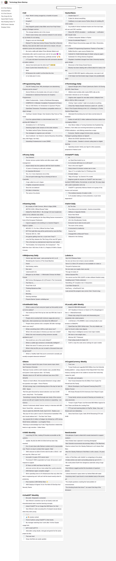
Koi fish (28, 291)
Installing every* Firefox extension (76, 280)
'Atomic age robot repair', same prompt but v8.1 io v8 (42, 258)
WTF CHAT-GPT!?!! (32, 528)
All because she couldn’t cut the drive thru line (40, 73)
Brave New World (73, 214)
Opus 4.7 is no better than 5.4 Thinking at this (82, 171)
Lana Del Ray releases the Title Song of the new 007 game (43, 239)
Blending (28, 294)
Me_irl (28, 24)
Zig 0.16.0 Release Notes (73, 258)
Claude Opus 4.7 (73, 15)
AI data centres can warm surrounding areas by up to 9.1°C (83, 460)
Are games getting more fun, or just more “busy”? (41, 236)
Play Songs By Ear (6, 16)
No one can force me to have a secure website (80, 261)
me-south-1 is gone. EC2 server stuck (37, 457)
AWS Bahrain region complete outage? (37, 471)
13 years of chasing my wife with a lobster (38, 168)
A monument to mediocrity (76, 228)
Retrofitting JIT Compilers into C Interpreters (79, 283)
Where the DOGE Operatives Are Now (80, 138)
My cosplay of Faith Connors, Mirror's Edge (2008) (41, 206)
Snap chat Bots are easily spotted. (36, 539)
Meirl (27, 70)
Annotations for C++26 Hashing (35, 125)
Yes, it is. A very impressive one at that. (37, 174)
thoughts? (29, 21)
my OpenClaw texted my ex (76, 160)
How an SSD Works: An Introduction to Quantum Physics (43, 106)
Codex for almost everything (76, 18)
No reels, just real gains (75, 378)
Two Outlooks (30, 157)
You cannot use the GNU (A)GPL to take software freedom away (85, 277)
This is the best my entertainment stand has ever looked (43, 242)
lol (69, 157)
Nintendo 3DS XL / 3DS (33, 234)
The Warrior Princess (74, 217)
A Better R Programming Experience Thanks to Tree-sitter (85, 48)
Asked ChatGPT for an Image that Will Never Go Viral (42, 506)
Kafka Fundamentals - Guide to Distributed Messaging (42, 100)
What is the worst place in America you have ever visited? (43, 332)
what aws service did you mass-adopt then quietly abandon (44, 468)
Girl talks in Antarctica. (32, 190)
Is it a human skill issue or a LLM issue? (80, 163)
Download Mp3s (5, 10)
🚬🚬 (27, 514)
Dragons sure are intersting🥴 (35, 40)
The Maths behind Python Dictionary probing (39, 130)
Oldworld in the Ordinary (75, 236)
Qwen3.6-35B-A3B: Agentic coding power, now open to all (85, 73)
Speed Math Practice (7, 19)
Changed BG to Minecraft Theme (78, 234)
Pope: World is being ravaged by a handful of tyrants (42, 15)
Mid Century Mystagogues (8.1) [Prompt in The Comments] (44, 280)
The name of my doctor (33, 193)
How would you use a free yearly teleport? (38, 340)
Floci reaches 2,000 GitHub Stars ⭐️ (37, 482)
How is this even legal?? (75, 165)
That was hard (30, 536)
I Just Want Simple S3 (72, 285)
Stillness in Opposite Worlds (76, 212)
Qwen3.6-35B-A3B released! (77, 307)
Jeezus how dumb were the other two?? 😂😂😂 (40, 65)
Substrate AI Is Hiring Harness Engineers (80, 57)
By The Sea (72, 206)
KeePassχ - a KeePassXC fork (75, 288)
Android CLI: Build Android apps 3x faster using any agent (85, 54)
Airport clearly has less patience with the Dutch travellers (43, 165)
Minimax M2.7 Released (75, 337)
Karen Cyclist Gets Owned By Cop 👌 (37, 67)
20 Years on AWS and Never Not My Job (38, 465)
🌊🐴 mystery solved (32, 517)
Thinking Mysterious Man (33, 288)
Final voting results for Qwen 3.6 (78, 340)
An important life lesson (33, 171)
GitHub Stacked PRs (72, 274)
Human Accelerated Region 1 (77, 40)
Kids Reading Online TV (8, 21)
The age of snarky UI (72, 272)
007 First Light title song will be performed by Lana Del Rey (44, 231)
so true (28, 18)
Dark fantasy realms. (32, 266)
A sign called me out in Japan (35, 182)
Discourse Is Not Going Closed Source (80, 65)
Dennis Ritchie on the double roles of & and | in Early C (42, 92)
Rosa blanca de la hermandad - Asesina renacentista (84, 209)
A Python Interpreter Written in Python (79, 37)
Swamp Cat (71, 231)
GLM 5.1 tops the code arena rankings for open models (85, 343)
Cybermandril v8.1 (31, 272)
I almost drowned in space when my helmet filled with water (83, 473)
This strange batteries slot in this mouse (38, 32)
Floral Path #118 (31, 285)
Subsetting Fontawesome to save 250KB (38, 141)
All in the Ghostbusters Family (77, 220)
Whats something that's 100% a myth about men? (41, 329)
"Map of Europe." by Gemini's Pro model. (80, 176)
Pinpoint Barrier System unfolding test (37, 299)
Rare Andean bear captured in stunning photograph (81, 441)
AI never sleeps (73, 174)
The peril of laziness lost (73, 266)
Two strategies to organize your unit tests (38, 133)
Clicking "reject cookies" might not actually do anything (84, 103)
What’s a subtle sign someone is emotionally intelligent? (43, 343)
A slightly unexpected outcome (35, 185)
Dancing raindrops (31, 296)
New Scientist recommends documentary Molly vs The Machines (85, 443)
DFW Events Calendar (7, 24)
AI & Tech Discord (6, 13)
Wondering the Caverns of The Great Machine (40, 261)
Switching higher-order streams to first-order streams (42, 127)
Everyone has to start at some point (79, 223)
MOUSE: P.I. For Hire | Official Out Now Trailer (40, 228)
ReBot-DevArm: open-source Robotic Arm (81, 51)
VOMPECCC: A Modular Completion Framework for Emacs (44, 103)
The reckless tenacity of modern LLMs (79, 193)
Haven (28, 263)
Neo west (29, 269)
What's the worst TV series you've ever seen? (39, 345)
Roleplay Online (5, 27)
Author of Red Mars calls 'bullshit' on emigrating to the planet (84, 457)
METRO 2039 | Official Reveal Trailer (37, 209)
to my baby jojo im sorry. (33, 76)
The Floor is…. (30, 283)
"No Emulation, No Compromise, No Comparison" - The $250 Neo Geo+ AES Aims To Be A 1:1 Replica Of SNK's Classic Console (42, 247)
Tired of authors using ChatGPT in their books (40, 520)
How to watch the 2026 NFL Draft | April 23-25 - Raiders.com (41, 411)
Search (79, 7)
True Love (71, 364)
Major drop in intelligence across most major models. (84, 332)
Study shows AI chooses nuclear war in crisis (82, 168)
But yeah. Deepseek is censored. (36, 498)
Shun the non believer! (32, 187)
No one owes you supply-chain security (77, 269)
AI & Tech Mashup (6, 8)
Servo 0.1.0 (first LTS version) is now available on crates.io (83, 263)
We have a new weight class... (77, 334)
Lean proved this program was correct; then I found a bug (83, 291)
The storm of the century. (75, 225)
